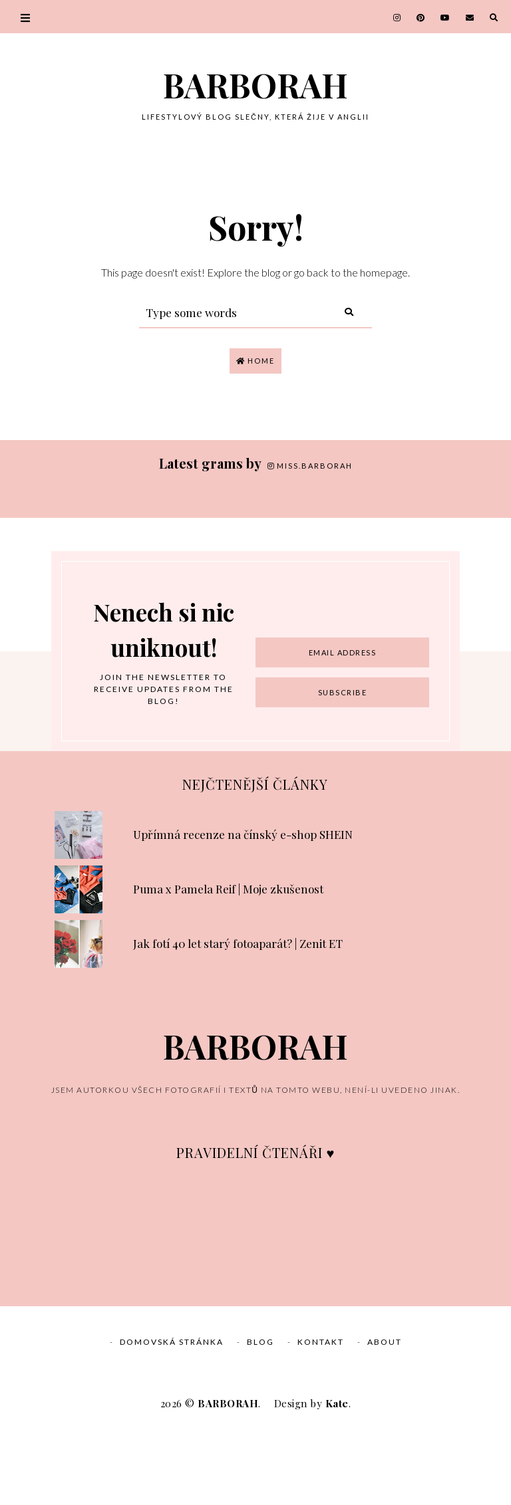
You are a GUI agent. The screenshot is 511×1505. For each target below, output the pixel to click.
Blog (260, 1416)
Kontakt (320, 1416)
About (384, 1416)
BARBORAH (255, 84)
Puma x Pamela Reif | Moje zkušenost (228, 962)
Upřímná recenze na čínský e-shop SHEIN (243, 908)
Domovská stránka (172, 1416)
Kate (337, 1477)
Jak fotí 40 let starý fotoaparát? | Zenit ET (238, 1017)
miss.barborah (310, 465)
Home (255, 360)
